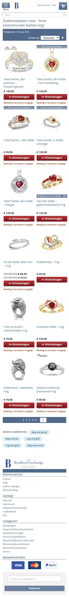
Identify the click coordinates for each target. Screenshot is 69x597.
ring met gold (12, 445)
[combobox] (34, 14)
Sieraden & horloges (13, 532)
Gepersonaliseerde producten (18, 529)
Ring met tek (12, 438)
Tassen (6, 551)
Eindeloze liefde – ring (50, 326)
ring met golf (33, 438)
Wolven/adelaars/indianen (16, 544)
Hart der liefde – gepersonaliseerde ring (51, 202)
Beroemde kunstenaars (15, 547)
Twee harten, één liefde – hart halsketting (51, 81)
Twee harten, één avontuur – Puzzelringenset (14, 82)
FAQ (54, 5)
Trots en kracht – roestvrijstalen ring (15, 328)
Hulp (5, 482)
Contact (7, 478)
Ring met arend (35, 445)
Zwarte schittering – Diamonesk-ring (49, 389)
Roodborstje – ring (48, 262)
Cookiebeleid (9, 511)
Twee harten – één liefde (19, 140)
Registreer (34, 588)
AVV (5, 515)
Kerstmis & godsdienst (14, 536)
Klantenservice (43, 5)
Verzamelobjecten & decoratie (18, 540)
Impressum (8, 504)
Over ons (7, 500)
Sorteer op (33, 37)
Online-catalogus (11, 486)
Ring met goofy (39, 432)
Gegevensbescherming (14, 507)
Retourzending (10, 489)
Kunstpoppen (9, 525)
